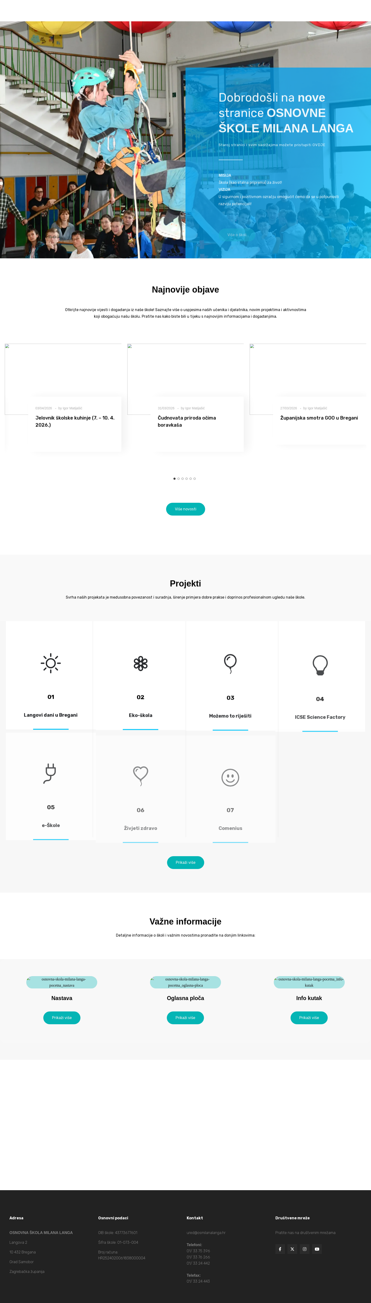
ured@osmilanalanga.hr (206, 1232)
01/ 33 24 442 (198, 1263)
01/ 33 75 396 (198, 1251)
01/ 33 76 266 (198, 1257)
